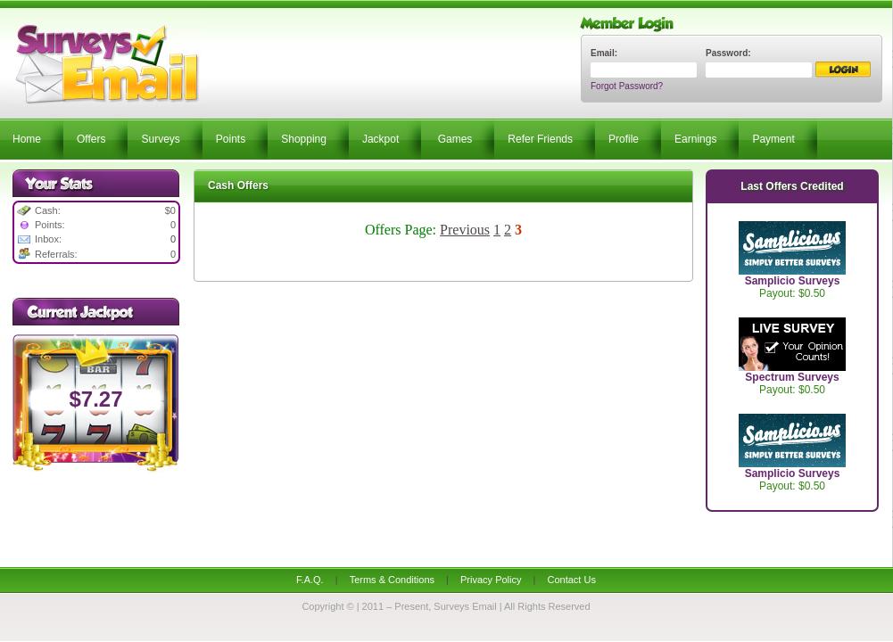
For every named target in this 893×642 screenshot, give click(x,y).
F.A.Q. (310, 579)
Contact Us (571, 579)
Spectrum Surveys (792, 377)
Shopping (304, 139)
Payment (773, 139)
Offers (91, 139)
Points (230, 139)
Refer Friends (540, 139)
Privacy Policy (490, 579)
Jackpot (380, 139)
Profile (623, 139)
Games (455, 139)
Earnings (695, 139)
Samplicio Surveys (792, 281)
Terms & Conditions (392, 579)
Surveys (160, 139)
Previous (465, 229)
